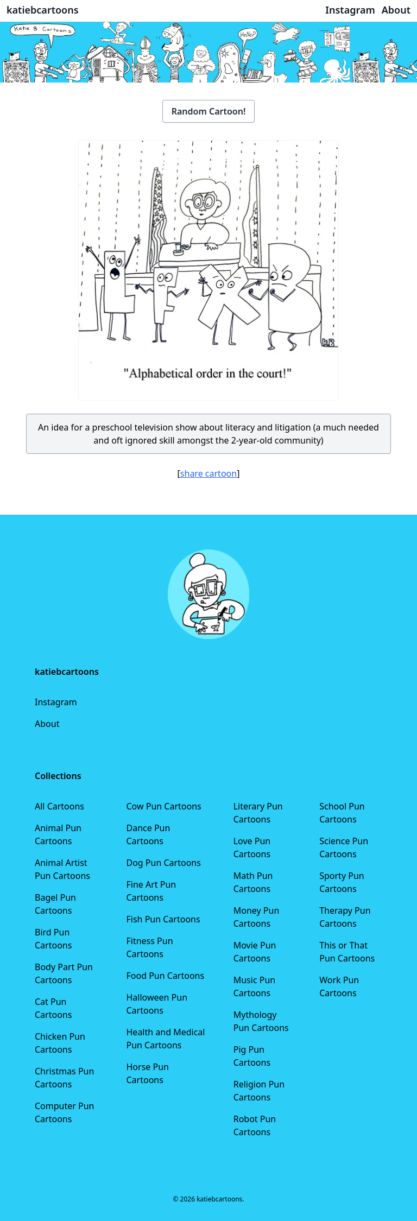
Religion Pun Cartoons (259, 1090)
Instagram (56, 702)
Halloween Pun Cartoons (157, 1003)
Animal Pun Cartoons (58, 834)
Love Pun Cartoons (252, 847)
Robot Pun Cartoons (254, 1125)
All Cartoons (59, 806)
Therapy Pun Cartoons (344, 916)
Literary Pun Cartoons (258, 812)
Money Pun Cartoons (256, 916)
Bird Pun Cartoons (53, 938)
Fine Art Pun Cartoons (151, 890)
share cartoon (208, 473)
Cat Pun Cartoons (53, 1008)
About (47, 724)
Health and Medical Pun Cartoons (166, 1038)
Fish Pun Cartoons (163, 919)
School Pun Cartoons (341, 812)
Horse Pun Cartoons (148, 1073)
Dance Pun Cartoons (148, 834)
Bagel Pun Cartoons (55, 903)
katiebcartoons (43, 9)
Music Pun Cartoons (254, 986)
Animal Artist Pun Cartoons (62, 869)
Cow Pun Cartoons (164, 806)
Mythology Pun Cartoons (261, 1021)
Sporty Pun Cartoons (341, 882)
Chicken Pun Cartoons (60, 1042)
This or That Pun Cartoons (347, 951)
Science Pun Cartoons (343, 847)
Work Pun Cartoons (339, 986)
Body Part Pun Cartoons (64, 973)
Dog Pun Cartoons (164, 863)
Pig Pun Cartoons (251, 1055)
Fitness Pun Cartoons (150, 947)
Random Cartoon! (209, 111)
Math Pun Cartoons (253, 882)
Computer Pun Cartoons (64, 1112)
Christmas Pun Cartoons (64, 1077)
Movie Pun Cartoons (254, 951)
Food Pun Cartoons (166, 976)
